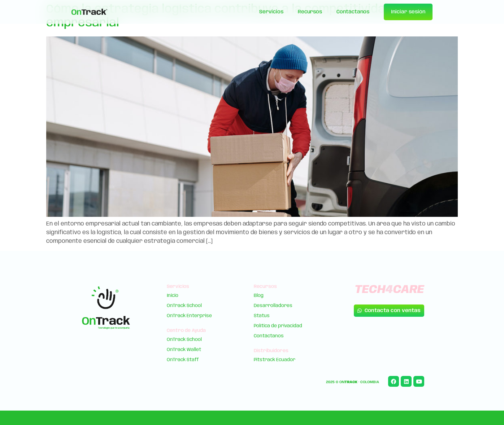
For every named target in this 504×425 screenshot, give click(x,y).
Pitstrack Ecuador (274, 360)
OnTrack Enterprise (189, 316)
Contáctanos (352, 11)
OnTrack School (184, 305)
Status (262, 316)
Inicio (172, 295)
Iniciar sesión (408, 11)
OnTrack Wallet (184, 349)
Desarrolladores (273, 305)
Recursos (310, 11)
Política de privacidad (278, 326)
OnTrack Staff (183, 360)
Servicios (271, 11)
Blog (259, 295)
